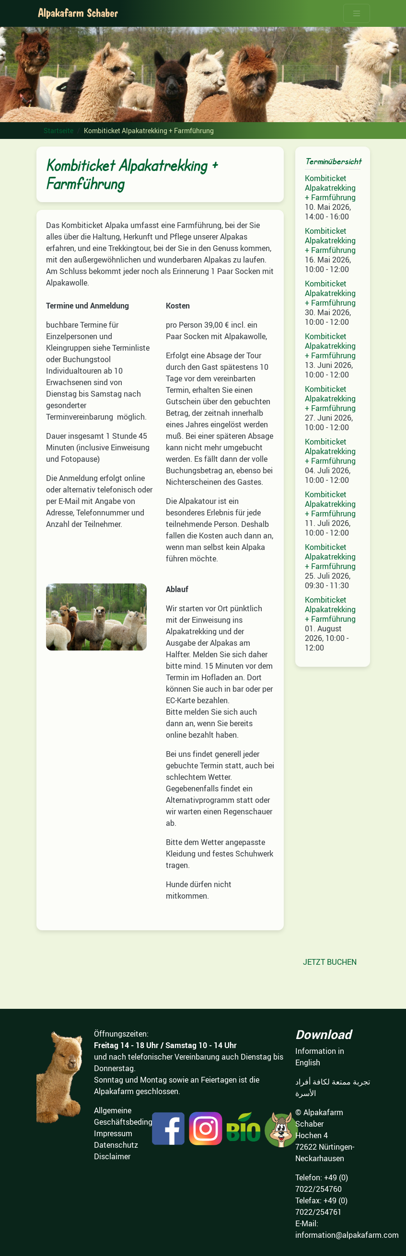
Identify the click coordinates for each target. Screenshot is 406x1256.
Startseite (58, 130)
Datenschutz (116, 1145)
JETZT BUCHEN (330, 962)
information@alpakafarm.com (347, 1235)
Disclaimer (112, 1156)
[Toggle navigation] (356, 13)
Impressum (113, 1133)
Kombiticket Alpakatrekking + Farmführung (330, 188)
